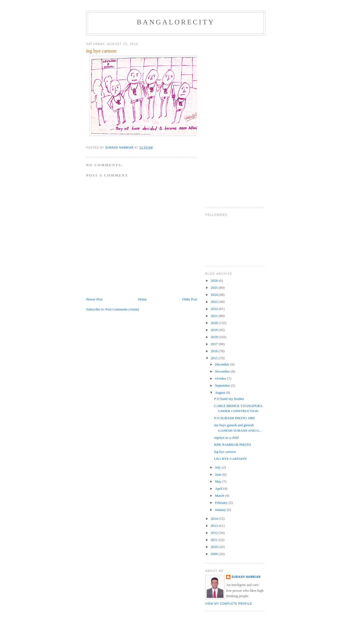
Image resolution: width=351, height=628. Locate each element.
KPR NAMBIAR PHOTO (232, 445)
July (218, 467)
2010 (215, 547)
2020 (215, 323)
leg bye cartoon (225, 452)
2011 (215, 540)
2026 (215, 280)
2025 (215, 288)
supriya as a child (226, 437)
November (223, 371)
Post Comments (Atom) (122, 309)
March (220, 496)
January (221, 510)
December (222, 364)
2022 (215, 309)
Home (142, 299)
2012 (215, 533)
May (218, 481)
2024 (215, 295)
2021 (215, 316)
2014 (215, 519)
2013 (215, 526)
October (221, 378)
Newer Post (94, 299)
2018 (215, 337)
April (219, 488)
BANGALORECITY (176, 22)
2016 (215, 351)
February (222, 503)
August (220, 392)
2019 (215, 330)
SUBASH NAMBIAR (246, 576)
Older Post (189, 299)
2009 (215, 554)
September (223, 385)
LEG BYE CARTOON (230, 459)
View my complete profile (228, 603)
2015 (215, 358)
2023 (215, 302)
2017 (215, 344)
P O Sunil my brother (229, 399)
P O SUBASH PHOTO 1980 (234, 418)
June (218, 474)
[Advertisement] (227, 119)
